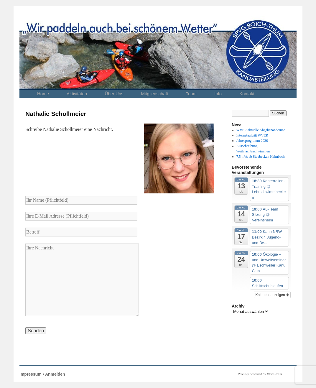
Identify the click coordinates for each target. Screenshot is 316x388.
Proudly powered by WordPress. (260, 374)
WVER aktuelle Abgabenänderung (261, 130)
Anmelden (55, 374)
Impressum (30, 374)
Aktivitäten (77, 93)
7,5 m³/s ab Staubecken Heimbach (260, 156)
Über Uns (114, 93)
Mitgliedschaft (154, 93)
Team (191, 93)
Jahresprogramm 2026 (252, 141)
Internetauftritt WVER (252, 135)
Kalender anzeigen (272, 295)
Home (43, 93)
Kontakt (246, 93)
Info (218, 93)
